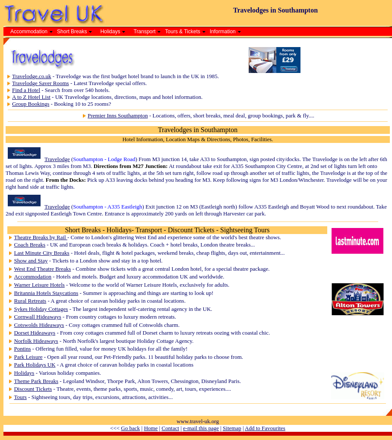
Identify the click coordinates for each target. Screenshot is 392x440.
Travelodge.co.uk (31, 76)
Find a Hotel (26, 90)
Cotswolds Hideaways (39, 325)
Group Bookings (30, 104)
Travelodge (57, 159)
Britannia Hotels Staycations (46, 293)
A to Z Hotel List (31, 97)
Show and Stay (30, 260)
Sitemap (232, 428)
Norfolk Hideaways (36, 341)
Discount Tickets (33, 389)
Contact (170, 428)
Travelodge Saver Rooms (40, 83)
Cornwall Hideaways (37, 316)
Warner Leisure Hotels (39, 285)
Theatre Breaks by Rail (40, 237)
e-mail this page (201, 428)
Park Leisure (28, 357)
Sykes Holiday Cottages (41, 309)
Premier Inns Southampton (118, 115)
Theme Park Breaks (36, 381)
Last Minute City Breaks (41, 253)
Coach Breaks (29, 244)
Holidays (24, 373)
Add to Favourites (265, 428)
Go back (130, 428)
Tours (20, 397)
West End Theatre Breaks (42, 269)
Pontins (22, 348)
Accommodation (32, 276)
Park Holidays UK (34, 364)
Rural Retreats (30, 301)
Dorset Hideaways (34, 332)
